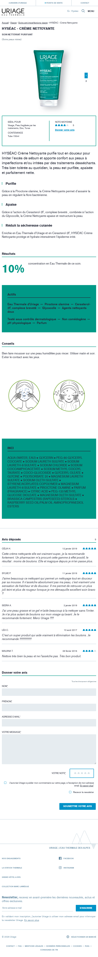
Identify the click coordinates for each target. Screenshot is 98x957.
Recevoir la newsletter (81, 792)
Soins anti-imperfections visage (33, 22)
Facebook (66, 858)
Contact (85, 3)
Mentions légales (34, 946)
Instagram (66, 868)
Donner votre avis (64, 130)
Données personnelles (58, 946)
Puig (87, 946)
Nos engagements (11, 858)
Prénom (7, 701)
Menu (91, 11)
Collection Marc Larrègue (15, 886)
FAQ (20, 946)
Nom (5, 686)
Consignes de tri (49, 950)
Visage (13, 22)
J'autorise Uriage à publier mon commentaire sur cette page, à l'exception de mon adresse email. (49, 784)
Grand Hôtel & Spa (11, 877)
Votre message (11, 732)
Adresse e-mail (11, 716)
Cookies (77, 946)
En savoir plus (86, 785)
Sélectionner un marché (81, 936)
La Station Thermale (12, 868)
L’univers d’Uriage (18, 3)
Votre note (59, 773)
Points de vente (54, 3)
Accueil (5, 22)
